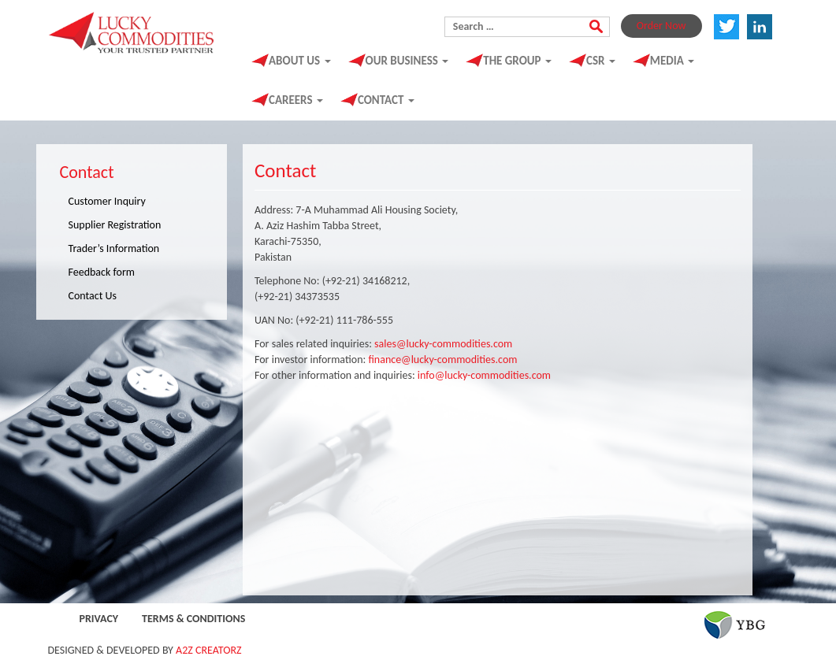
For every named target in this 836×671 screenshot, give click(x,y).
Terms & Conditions (193, 618)
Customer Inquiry (107, 201)
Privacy (99, 618)
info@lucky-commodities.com (484, 375)
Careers (296, 100)
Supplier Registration (115, 225)
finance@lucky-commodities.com (442, 359)
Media (672, 61)
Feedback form (102, 272)
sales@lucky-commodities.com (443, 343)
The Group (517, 61)
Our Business (407, 61)
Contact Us (93, 295)
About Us (300, 61)
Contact (386, 100)
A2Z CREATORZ (209, 650)
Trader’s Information (114, 248)
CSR (600, 61)
